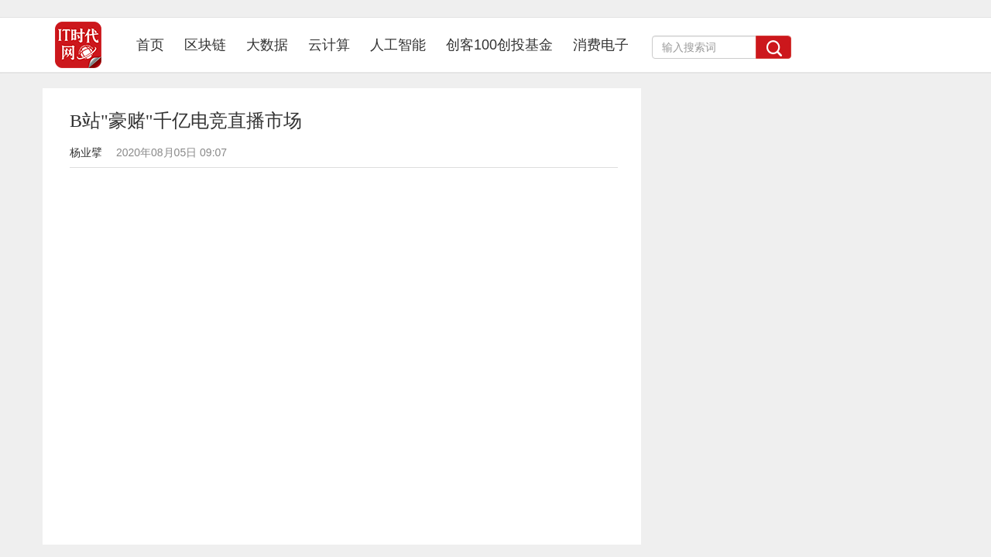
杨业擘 (86, 152)
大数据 (267, 45)
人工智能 (398, 45)
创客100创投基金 (499, 45)
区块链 (205, 45)
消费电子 (601, 45)
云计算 (329, 45)
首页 (155, 44)
